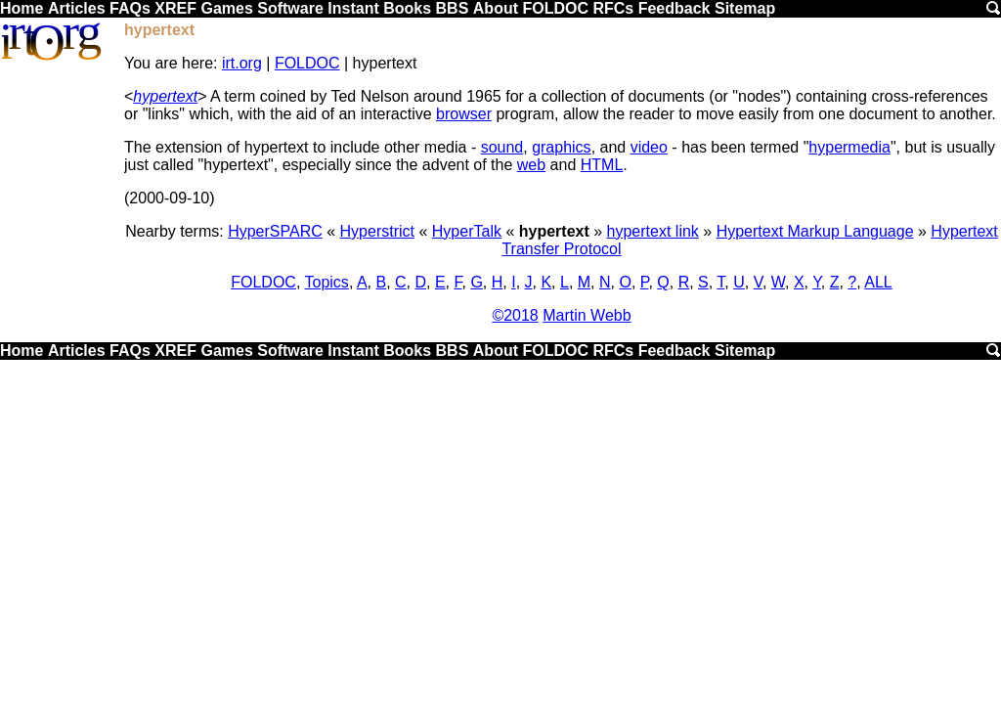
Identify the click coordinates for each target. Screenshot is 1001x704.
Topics (327, 282)
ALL (878, 282)
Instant (352, 8)
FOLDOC (555, 8)
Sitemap (745, 8)
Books (407, 8)
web (531, 164)
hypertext (165, 96)
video (649, 147)
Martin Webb (587, 315)
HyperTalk (466, 231)
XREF (175, 8)
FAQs (130, 8)
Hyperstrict (377, 231)
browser (464, 114)
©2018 (515, 315)
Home (21, 8)
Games (226, 8)
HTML (602, 164)
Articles (77, 8)
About (495, 8)
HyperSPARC (275, 231)
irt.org (242, 63)
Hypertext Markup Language (815, 231)
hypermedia (849, 147)
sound (502, 147)
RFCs (612, 8)
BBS (452, 8)
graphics (561, 147)
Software (290, 8)
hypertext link (653, 231)
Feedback (674, 8)
